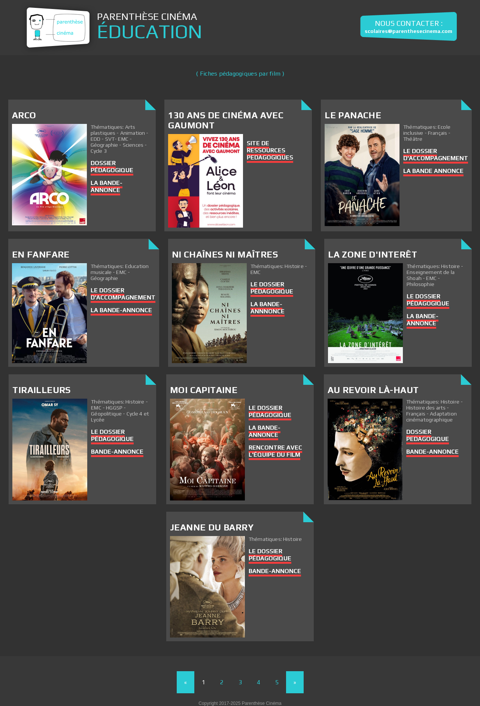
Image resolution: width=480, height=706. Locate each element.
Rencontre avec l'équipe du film (275, 451)
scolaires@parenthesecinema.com (408, 31)
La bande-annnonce (267, 308)
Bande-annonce (432, 451)
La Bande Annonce (433, 170)
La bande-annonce (106, 186)
